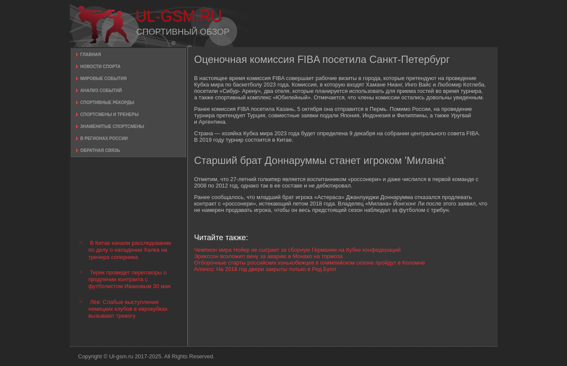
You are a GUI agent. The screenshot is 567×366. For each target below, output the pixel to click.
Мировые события (103, 78)
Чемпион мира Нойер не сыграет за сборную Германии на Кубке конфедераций (297, 250)
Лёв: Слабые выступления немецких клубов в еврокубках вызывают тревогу (128, 309)
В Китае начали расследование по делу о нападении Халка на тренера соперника (130, 250)
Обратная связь (100, 150)
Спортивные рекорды (107, 102)
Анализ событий (101, 90)
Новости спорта (100, 66)
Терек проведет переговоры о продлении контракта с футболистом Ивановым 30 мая (130, 279)
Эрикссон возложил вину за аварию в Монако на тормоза (268, 256)
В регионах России (104, 138)
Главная (90, 54)
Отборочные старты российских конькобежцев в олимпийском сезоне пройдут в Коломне (309, 262)
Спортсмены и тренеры (109, 114)
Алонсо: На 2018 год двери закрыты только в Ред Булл (265, 269)
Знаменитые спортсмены (112, 126)
